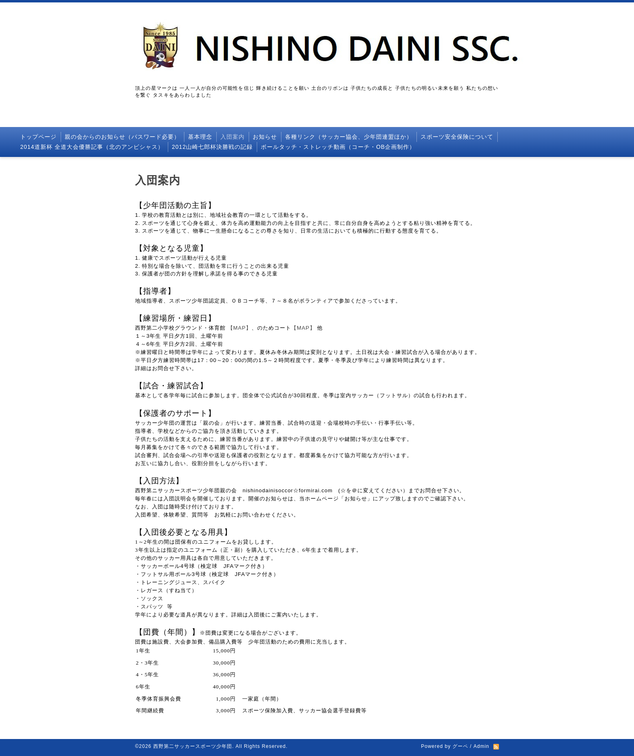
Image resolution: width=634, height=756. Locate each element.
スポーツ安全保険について (457, 136)
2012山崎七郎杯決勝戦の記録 (212, 147)
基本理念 (200, 136)
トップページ (38, 136)
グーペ (460, 746)
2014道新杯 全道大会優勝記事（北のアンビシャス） (92, 147)
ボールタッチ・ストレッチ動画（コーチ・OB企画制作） (338, 147)
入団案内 (232, 136)
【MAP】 (239, 328)
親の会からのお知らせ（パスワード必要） (122, 136)
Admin (481, 746)
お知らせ (265, 136)
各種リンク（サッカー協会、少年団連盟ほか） (348, 136)
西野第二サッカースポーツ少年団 (192, 746)
